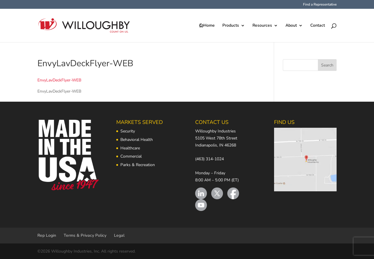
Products (230, 25)
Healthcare (130, 148)
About (291, 25)
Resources (262, 25)
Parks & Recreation (137, 165)
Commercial (131, 156)
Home (209, 25)
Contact (317, 25)
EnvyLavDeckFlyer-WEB (59, 80)
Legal (119, 235)
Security (127, 131)
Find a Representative (320, 5)
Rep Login (46, 235)
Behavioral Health (136, 139)
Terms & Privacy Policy (85, 235)
